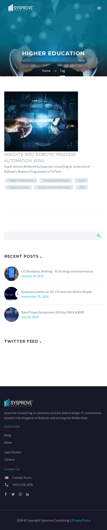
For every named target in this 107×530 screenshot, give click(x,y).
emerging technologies (56, 180)
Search (98, 235)
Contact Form (21, 478)
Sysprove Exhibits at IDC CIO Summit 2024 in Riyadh (56, 292)
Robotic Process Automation (54, 187)
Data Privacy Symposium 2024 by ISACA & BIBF (52, 312)
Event (82, 180)
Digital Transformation (21, 180)
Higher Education (18, 187)
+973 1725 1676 (22, 485)
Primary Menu (99, 8)
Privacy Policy (81, 520)
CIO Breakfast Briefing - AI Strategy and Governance (57, 271)
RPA (82, 187)
